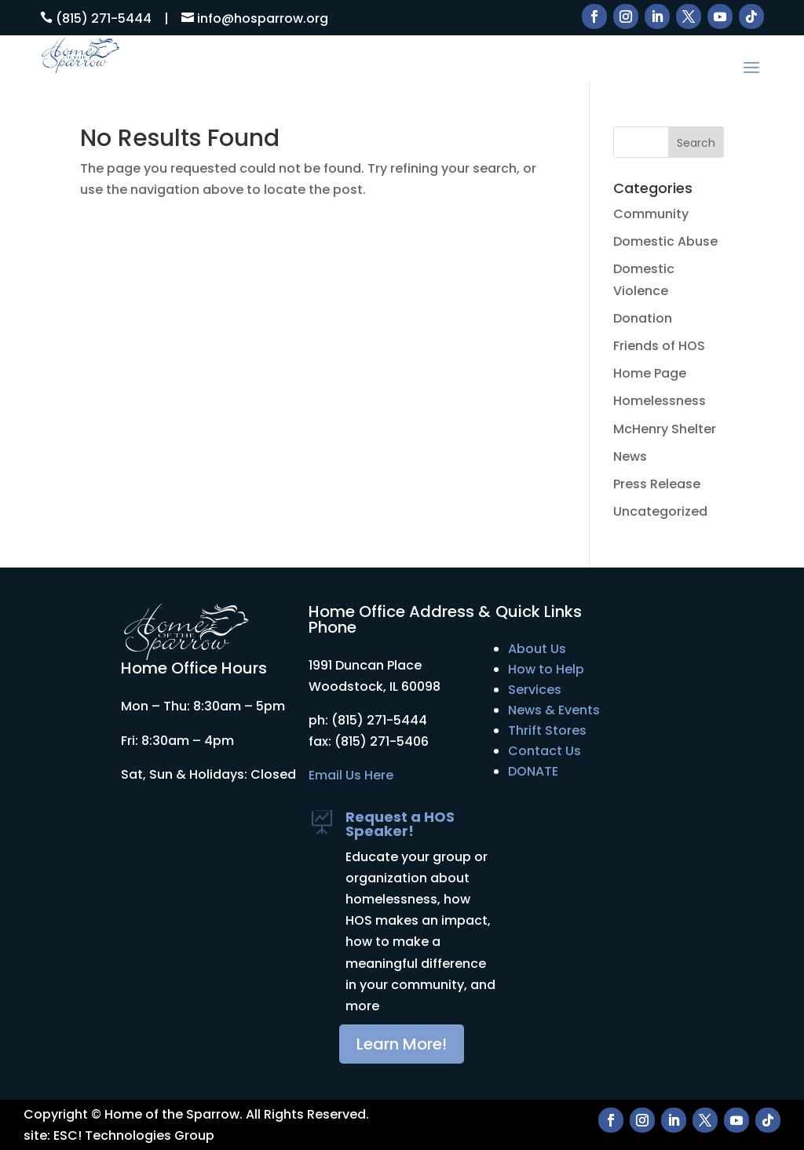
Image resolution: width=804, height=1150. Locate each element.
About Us (537, 649)
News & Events (554, 710)
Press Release (656, 484)
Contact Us (544, 751)
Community (651, 214)
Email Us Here (351, 775)
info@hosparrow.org (262, 18)
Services (534, 690)
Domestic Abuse (665, 241)
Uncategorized (660, 511)
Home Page (649, 373)
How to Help (546, 669)
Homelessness (659, 401)
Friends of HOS (659, 346)
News (630, 456)
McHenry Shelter (664, 429)
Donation (642, 318)
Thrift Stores (547, 730)
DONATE (533, 771)
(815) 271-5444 (104, 18)
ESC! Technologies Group (133, 1135)
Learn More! (401, 1044)
